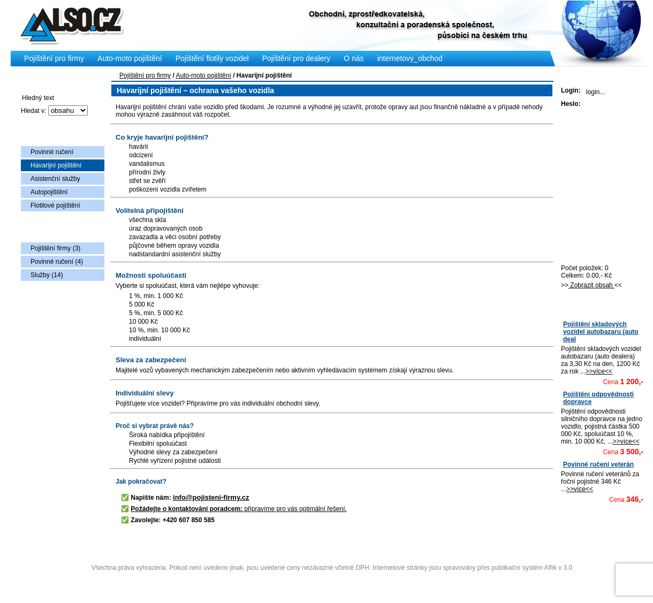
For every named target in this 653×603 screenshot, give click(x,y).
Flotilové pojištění (55, 205)
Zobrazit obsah (591, 285)
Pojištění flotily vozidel (212, 58)
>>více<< (599, 371)
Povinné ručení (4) (57, 261)
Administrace (331, 580)
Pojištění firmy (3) (55, 248)
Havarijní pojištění (56, 165)
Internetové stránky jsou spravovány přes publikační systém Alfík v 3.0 (472, 567)
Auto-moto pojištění (203, 75)
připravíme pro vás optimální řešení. (238, 509)
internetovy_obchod (410, 58)
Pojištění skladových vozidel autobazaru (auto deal (601, 331)
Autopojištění (49, 192)
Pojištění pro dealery (296, 58)
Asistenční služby (55, 178)
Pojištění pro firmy (145, 75)
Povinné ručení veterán (598, 464)
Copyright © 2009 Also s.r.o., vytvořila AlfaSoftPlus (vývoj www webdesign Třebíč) (333, 551)
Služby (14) (47, 275)
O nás (353, 58)
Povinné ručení (52, 152)
